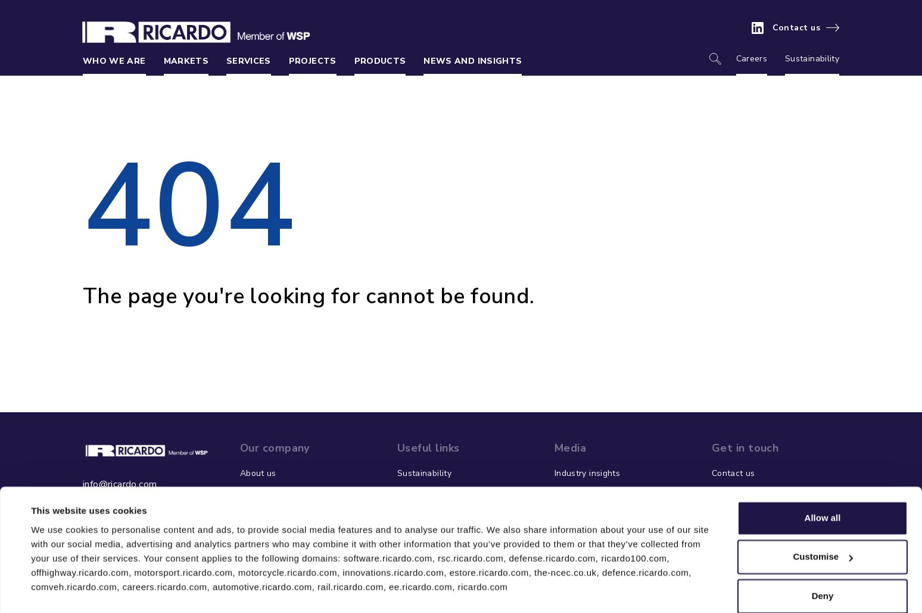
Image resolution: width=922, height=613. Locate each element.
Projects (313, 61)
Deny (823, 566)
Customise (823, 526)
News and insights (472, 61)
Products (380, 61)
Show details (58, 589)
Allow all (823, 488)
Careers (751, 58)
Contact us (797, 28)
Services (248, 61)
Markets (186, 61)
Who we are (114, 61)
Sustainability (812, 58)
